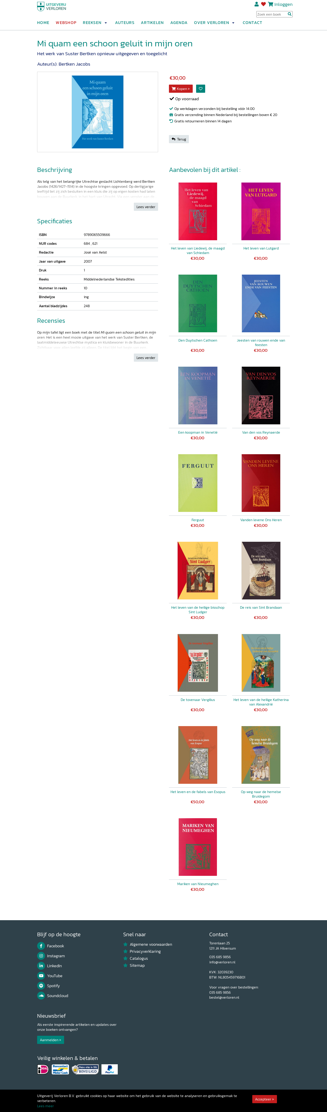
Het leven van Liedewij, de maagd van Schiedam (198, 250)
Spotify (48, 986)
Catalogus (135, 958)
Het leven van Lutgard (261, 248)
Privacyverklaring (142, 951)
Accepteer (263, 1099)
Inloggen (283, 6)
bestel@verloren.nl (224, 997)
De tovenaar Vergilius (198, 699)
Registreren (257, 6)
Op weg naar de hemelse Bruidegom (261, 794)
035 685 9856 (220, 957)
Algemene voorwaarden (147, 944)
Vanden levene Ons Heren (261, 520)
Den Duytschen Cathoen (197, 340)
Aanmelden (49, 1040)
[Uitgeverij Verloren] (59, 10)
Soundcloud (52, 996)
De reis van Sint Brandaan (261, 607)
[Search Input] (274, 16)
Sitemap (134, 965)
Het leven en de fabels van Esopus (198, 791)
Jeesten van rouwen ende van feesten (261, 342)
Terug (179, 139)
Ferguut (198, 520)
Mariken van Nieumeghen (198, 883)
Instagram (51, 956)
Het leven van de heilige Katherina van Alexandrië (261, 702)
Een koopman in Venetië (198, 432)
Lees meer (45, 1106)
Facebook (50, 946)
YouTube (50, 976)
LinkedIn (49, 966)
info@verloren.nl (222, 962)
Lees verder (146, 206)
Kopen (179, 88)
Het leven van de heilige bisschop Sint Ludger (197, 610)
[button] (105, 25)
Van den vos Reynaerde (261, 432)
